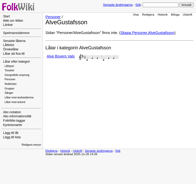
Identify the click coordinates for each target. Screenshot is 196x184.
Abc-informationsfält (17, 116)
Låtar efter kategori (16, 61)
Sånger (9, 92)
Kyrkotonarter (12, 125)
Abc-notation (12, 112)
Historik (163, 14)
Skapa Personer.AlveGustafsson (147, 33)
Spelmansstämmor (16, 33)
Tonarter (9, 70)
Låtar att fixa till (13, 53)
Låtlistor (8, 45)
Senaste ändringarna (117, 5)
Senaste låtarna (14, 41)
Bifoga (175, 14)
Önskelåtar (11, 49)
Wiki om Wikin (13, 20)
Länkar (8, 25)
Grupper (9, 88)
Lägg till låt (10, 133)
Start (6, 16)
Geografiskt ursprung (17, 75)
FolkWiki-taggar (14, 120)
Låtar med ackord (15, 102)
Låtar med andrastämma (19, 97)
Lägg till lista (12, 137)
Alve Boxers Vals (61, 56)
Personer (10, 79)
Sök (138, 5)
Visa (136, 14)
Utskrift (187, 14)
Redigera (148, 14)
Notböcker (11, 84)
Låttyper (9, 66)
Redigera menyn (31, 144)
